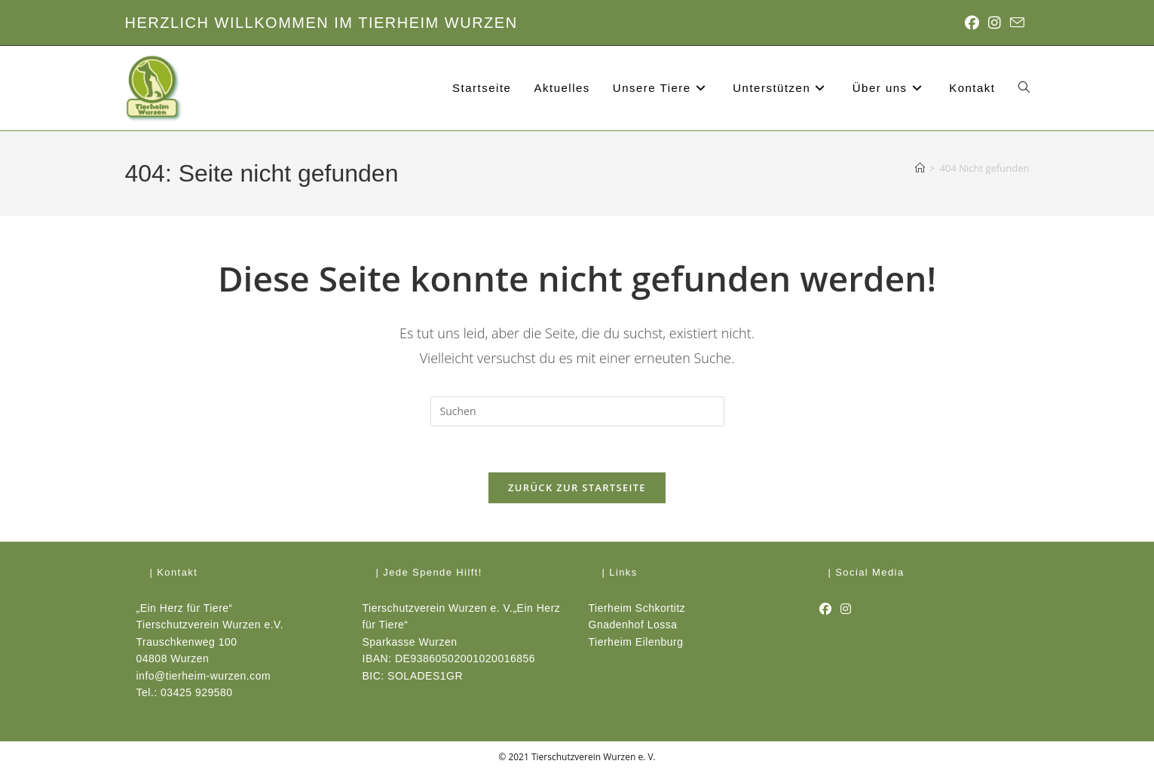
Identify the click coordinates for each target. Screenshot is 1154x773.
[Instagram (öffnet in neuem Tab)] (995, 22)
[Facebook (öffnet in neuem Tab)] (972, 22)
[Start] (920, 168)
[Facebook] (825, 609)
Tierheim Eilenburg (636, 642)
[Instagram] (846, 609)
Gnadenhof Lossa (633, 625)
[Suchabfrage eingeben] (577, 411)
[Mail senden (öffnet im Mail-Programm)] (1015, 23)
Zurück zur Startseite (577, 487)
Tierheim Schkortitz (637, 608)
